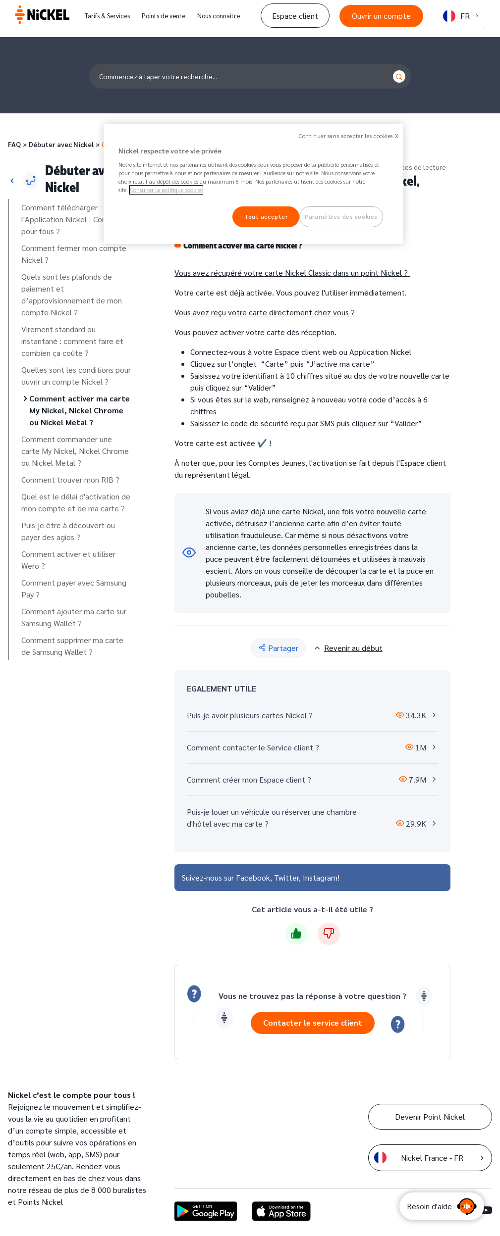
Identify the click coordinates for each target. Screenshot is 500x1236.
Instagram (320, 877)
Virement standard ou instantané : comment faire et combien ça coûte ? (72, 341)
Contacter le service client (312, 1022)
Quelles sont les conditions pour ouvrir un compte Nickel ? (76, 375)
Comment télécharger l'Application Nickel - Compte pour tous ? (71, 219)
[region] (253, 184)
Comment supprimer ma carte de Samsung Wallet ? (72, 646)
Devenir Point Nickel (430, 1116)
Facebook (253, 877)
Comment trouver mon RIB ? (70, 479)
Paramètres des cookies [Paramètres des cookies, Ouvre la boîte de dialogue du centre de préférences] (341, 216)
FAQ (14, 144)
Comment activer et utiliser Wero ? (68, 559)
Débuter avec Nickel (61, 144)
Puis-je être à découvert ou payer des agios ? (68, 531)
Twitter (286, 877)
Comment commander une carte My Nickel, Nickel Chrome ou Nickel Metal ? (75, 451)
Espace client (295, 15)
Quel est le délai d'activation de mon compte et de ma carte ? (75, 502)
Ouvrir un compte (381, 15)
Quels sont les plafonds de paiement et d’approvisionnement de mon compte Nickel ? (71, 294)
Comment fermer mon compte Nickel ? (73, 254)
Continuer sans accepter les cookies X (348, 136)
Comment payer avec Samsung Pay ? (73, 588)
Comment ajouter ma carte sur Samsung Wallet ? (73, 617)
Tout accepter (265, 216)
